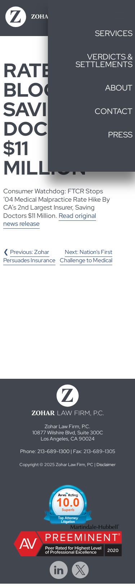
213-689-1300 (53, 451)
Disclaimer (106, 465)
